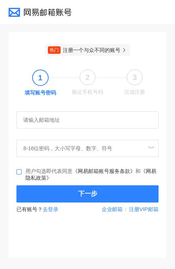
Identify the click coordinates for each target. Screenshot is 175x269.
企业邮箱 (112, 209)
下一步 (87, 193)
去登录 (50, 209)
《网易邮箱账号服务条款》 (104, 171)
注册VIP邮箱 (144, 209)
